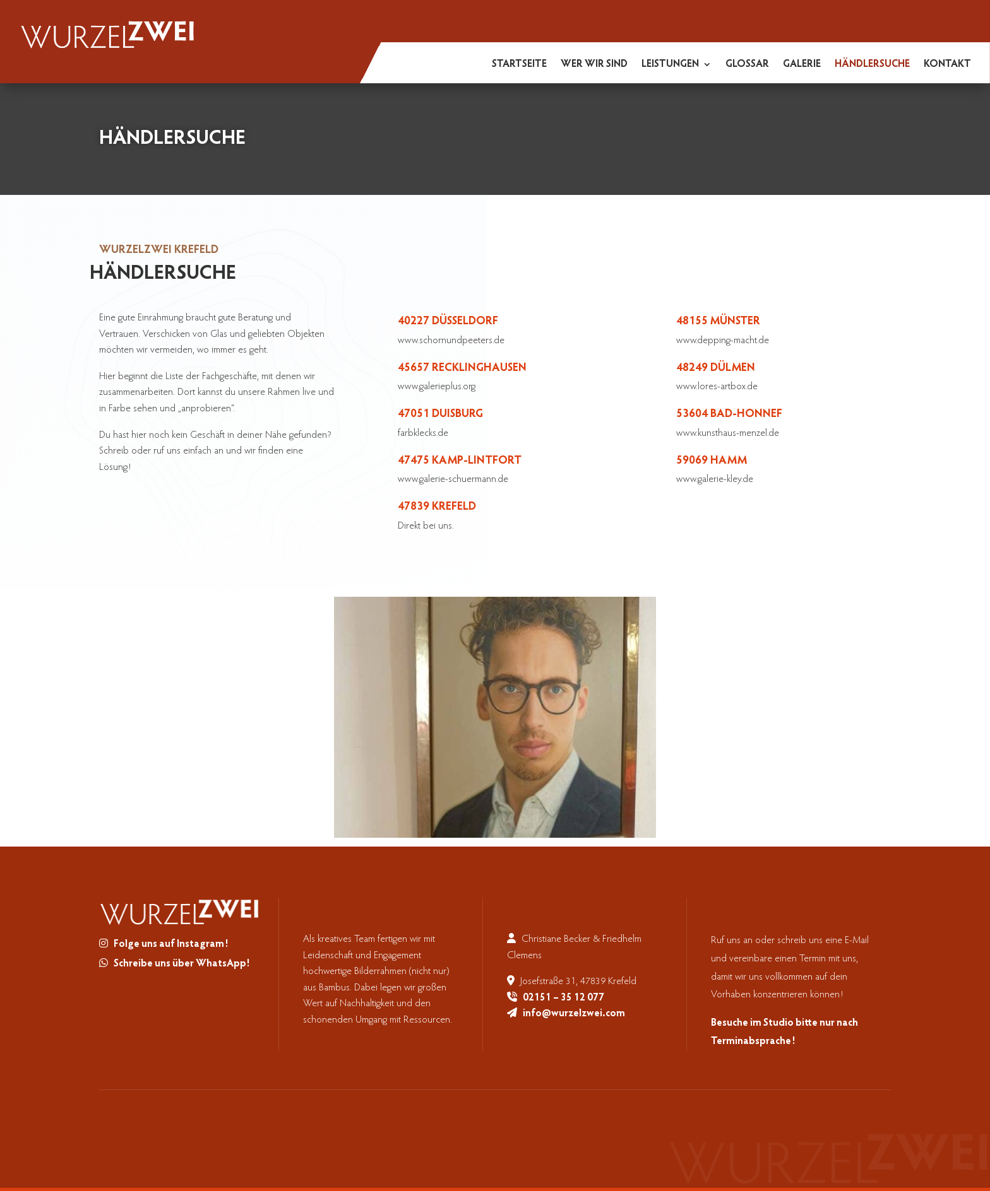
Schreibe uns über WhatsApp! (181, 964)
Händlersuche (872, 64)
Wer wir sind (594, 64)
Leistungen (670, 64)
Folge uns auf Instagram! (171, 944)
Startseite (519, 64)
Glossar (747, 64)
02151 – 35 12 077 (563, 998)
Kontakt (947, 64)
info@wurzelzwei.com (574, 1014)
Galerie (802, 64)
